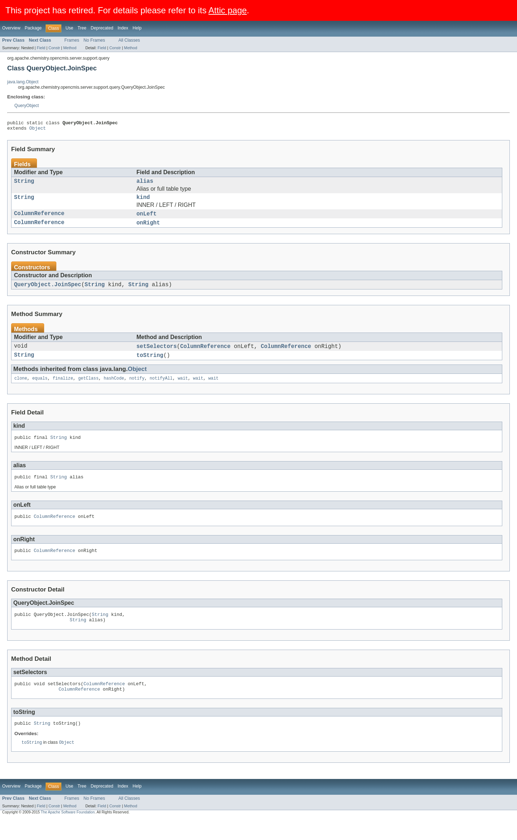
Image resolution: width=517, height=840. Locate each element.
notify (137, 389)
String (24, 184)
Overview (11, 28)
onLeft (146, 219)
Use (69, 28)
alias (144, 184)
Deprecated (102, 28)
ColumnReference (39, 219)
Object (37, 130)
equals (40, 389)
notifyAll (161, 389)
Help (136, 28)
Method (69, 48)
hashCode (114, 389)
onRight (148, 229)
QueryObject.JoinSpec (47, 292)
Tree (82, 28)
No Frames (94, 40)
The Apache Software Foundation (68, 833)
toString (149, 365)
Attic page (228, 10)
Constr (54, 48)
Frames (71, 40)
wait (183, 389)
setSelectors (156, 355)
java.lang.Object (22, 81)
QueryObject (26, 105)
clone (20, 389)
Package (33, 28)
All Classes (129, 40)
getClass (88, 389)
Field (41, 48)
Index (122, 28)
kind (143, 202)
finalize (63, 389)
